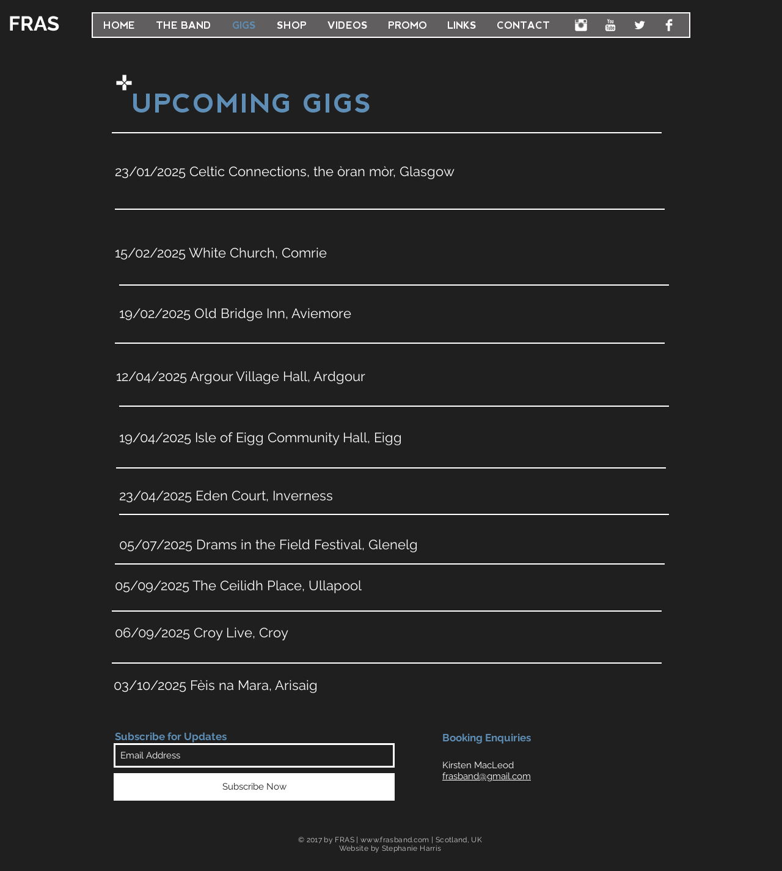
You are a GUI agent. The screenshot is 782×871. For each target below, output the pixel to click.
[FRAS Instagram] (581, 25)
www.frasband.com (394, 840)
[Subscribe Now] (254, 787)
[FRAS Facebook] (669, 25)
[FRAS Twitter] (640, 25)
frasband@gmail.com (486, 776)
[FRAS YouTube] (610, 25)
